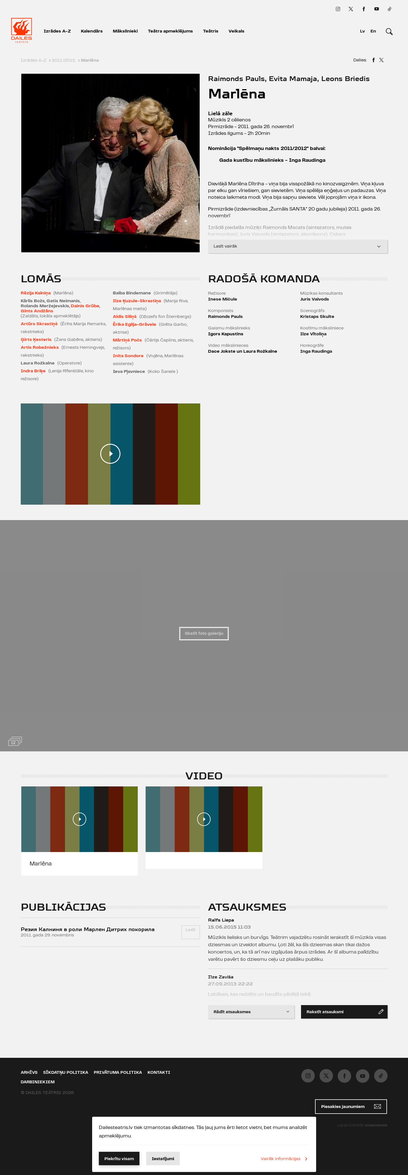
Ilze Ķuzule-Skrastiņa (137, 301)
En (373, 31)
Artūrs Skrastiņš (39, 324)
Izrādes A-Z (57, 31)
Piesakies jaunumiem (351, 1106)
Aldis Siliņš (125, 317)
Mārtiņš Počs (127, 340)
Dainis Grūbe (85, 306)
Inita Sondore (128, 356)
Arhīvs (29, 1073)
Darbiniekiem (38, 1082)
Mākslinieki (125, 31)
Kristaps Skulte (317, 317)
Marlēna (41, 864)
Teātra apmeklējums (170, 31)
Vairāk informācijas (285, 1158)
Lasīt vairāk (298, 244)
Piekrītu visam (119, 1159)
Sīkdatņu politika (65, 1073)
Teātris (210, 31)
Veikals (236, 31)
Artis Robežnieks (40, 347)
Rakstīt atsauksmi (345, 1011)
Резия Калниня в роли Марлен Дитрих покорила (88, 929)
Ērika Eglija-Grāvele (134, 324)
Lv (362, 31)
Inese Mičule (222, 299)
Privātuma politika (118, 1073)
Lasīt (190, 930)
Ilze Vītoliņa (313, 334)
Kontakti (159, 1073)
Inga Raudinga (316, 351)
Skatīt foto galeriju (204, 634)
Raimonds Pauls (225, 317)
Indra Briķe (33, 371)
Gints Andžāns (37, 311)
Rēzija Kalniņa (36, 293)
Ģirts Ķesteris (36, 340)
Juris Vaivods (314, 299)
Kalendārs (92, 31)
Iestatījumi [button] (163, 1159)
